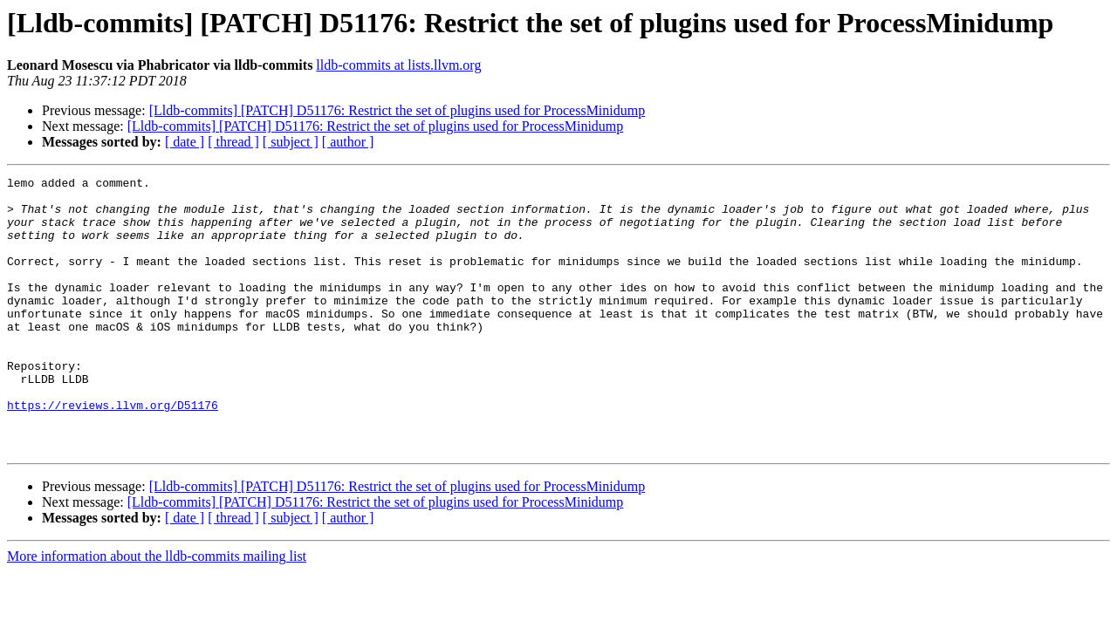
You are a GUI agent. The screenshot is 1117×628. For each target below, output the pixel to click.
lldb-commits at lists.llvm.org (398, 65)
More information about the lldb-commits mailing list (156, 611)
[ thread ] (233, 141)
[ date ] (184, 141)
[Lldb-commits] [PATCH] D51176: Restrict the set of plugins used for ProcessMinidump (397, 110)
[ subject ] (291, 141)
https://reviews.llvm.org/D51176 (112, 452)
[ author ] (348, 141)
